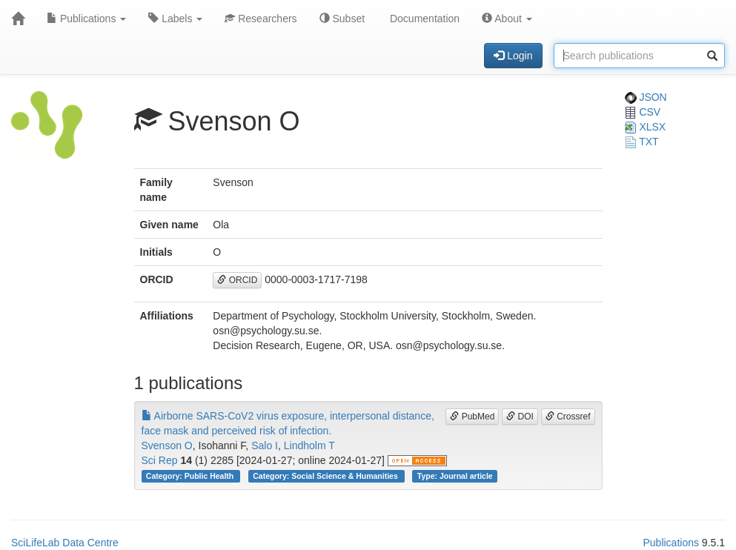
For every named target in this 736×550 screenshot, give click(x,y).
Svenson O (167, 445)
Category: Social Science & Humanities (326, 475)
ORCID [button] (237, 280)
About (507, 18)
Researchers (260, 18)
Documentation (423, 18)
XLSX (645, 127)
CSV (643, 112)
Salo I (264, 445)
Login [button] (513, 56)
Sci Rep (160, 460)
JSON (646, 97)
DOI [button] (520, 416)
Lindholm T (309, 445)
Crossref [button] (568, 416)
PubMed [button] (472, 416)
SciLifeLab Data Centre (65, 543)
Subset (342, 18)
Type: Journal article (455, 475)
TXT (642, 142)
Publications (86, 18)
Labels (175, 18)
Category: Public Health (191, 475)
